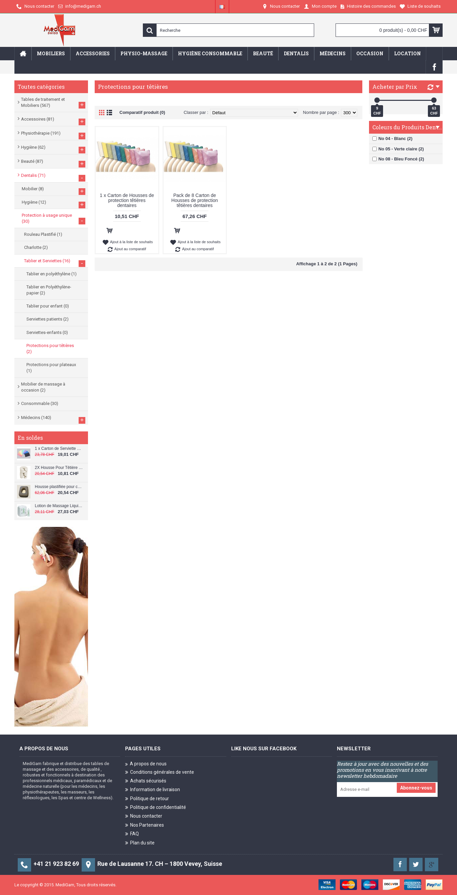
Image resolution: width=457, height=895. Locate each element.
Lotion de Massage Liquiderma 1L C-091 (59, 506)
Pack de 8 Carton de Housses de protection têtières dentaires (194, 200)
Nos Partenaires (144, 825)
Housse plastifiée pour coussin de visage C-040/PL (59, 487)
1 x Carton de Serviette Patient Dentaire (59, 448)
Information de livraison (152, 790)
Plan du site (140, 843)
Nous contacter (143, 816)
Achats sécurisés (145, 781)
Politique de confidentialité (155, 808)
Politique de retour (147, 799)
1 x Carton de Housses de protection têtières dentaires (127, 200)
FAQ (132, 834)
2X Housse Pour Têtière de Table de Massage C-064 (59, 468)
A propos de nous (146, 764)
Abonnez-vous (416, 787)
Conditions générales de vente (159, 772)
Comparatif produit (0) (142, 112)
